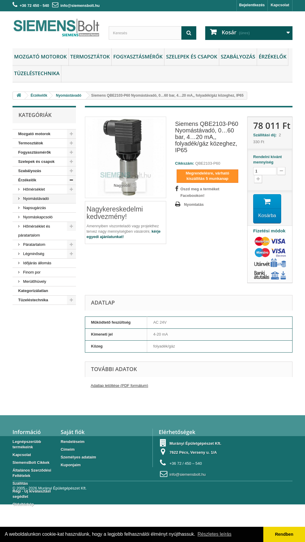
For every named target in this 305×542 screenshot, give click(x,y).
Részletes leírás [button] (214, 534)
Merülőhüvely (34, 281)
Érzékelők (272, 56)
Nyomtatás (194, 204)
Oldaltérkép (23, 504)
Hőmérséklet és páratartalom (34, 230)
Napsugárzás (34, 208)
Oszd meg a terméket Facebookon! (200, 192)
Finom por (31, 272)
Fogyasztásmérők (138, 56)
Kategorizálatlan (33, 290)
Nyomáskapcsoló (37, 217)
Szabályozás (238, 56)
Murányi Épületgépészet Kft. (62, 526)
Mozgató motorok (40, 56)
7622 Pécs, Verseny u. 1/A (193, 452)
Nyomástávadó (35, 198)
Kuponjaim (71, 465)
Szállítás (20, 483)
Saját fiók (73, 432)
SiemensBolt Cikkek (31, 462)
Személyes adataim (78, 457)
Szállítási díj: (266, 135)
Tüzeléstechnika (37, 73)
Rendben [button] (284, 534)
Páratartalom (33, 244)
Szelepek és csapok (191, 56)
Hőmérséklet (33, 189)
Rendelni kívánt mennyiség (267, 159)
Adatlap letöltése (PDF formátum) (119, 385)
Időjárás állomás (36, 263)
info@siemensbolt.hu (80, 5)
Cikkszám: (184, 163)
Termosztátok (90, 56)
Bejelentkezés (252, 5)
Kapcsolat (280, 5)
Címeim (68, 449)
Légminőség (33, 253)
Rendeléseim (73, 441)
